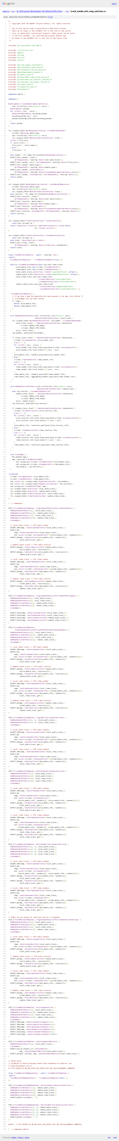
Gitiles (14, 1137)
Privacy (20, 1137)
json (115, 1137)
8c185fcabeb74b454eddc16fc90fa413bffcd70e (39, 11)
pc (67, 11)
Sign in (114, 4)
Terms (26, 1137)
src (13, 11)
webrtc (6, 11)
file (50, 17)
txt (109, 1137)
